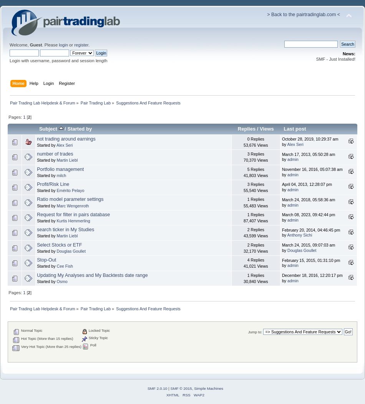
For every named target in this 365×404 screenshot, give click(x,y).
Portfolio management (60, 169)
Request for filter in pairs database (73, 214)
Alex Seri (64, 145)
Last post (295, 129)
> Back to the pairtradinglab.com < (303, 14)
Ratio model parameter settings (70, 199)
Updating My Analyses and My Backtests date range (92, 275)
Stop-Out (46, 260)
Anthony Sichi (299, 235)
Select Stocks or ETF (59, 245)
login (63, 45)
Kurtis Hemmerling (73, 221)
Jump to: (255, 332)
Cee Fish (64, 266)
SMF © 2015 (181, 388)
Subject (51, 129)
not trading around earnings (66, 139)
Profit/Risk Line (53, 184)
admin (293, 159)
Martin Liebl (67, 160)
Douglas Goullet (70, 251)
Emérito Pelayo (70, 190)
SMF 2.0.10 (158, 388)
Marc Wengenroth (72, 206)
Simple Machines (208, 388)
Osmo (61, 281)
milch (61, 175)
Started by (79, 129)
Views (267, 129)
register (81, 45)
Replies (246, 129)
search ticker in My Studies (65, 229)
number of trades (55, 154)
